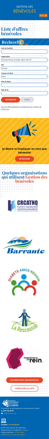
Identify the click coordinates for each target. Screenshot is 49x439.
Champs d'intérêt (7, 73)
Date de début (6, 82)
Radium (25, 430)
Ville (2, 65)
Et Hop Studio (19, 432)
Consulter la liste (24, 388)
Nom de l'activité (6, 48)
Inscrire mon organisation (24, 380)
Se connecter (14, 424)
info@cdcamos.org (9, 413)
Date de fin (5, 90)
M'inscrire (24, 159)
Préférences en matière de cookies (13, 435)
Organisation (5, 57)
